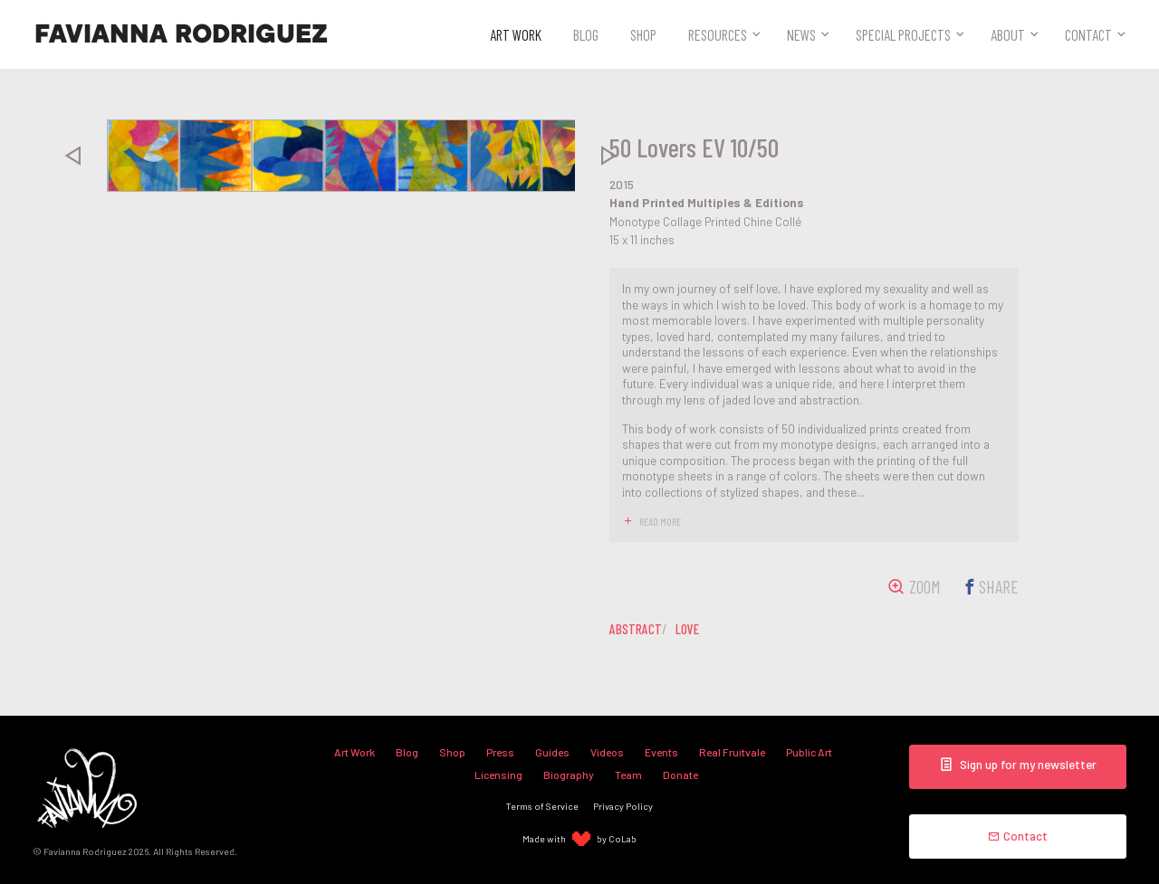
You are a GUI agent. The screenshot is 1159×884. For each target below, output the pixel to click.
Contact (1088, 34)
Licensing (498, 774)
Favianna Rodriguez (181, 34)
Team (628, 774)
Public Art (809, 752)
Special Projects (903, 34)
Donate (680, 774)
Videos (607, 752)
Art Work (515, 34)
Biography (568, 774)
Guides (552, 752)
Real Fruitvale (732, 752)
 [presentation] (72, 155)
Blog (586, 34)
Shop (643, 34)
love (687, 629)
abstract (635, 629)
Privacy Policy (623, 806)
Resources (717, 34)
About (1008, 34)
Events (661, 752)
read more (660, 521)
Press (500, 752)
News (801, 34)
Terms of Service (542, 806)
